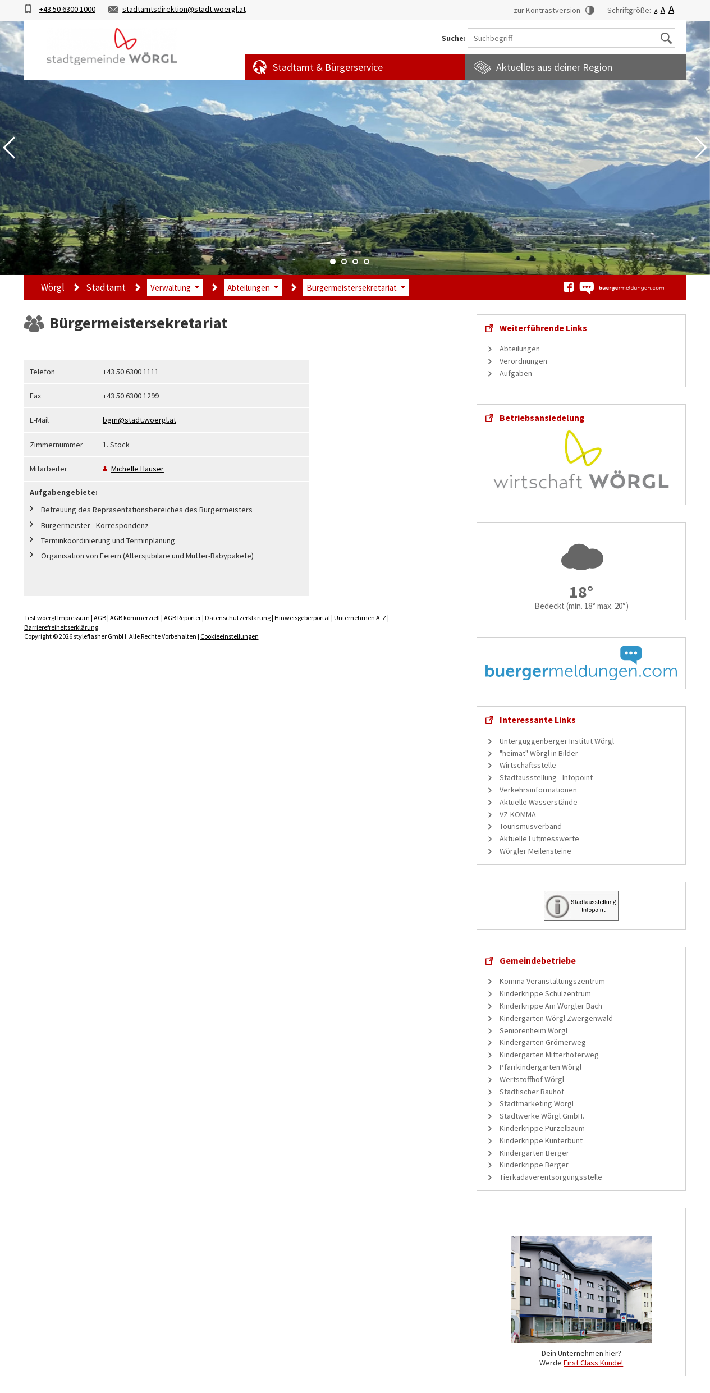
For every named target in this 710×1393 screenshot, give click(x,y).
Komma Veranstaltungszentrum (552, 981)
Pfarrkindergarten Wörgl (540, 1067)
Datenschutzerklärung (238, 617)
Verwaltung (170, 287)
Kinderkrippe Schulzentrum (545, 993)
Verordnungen (523, 361)
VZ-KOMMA (518, 814)
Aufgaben (516, 373)
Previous (9, 147)
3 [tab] (355, 261)
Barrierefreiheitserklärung (61, 627)
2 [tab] (344, 261)
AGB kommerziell (135, 617)
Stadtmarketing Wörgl (537, 1103)
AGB (100, 617)
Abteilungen (248, 287)
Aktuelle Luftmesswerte (539, 838)
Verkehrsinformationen (538, 790)
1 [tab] (333, 261)
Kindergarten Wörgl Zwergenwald (556, 1018)
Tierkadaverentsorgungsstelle (551, 1177)
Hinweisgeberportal (302, 617)
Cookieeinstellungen (229, 636)
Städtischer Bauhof (532, 1092)
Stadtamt (106, 287)
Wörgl (53, 287)
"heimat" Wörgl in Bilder (539, 753)
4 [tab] (366, 261)
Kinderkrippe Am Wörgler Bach (551, 1006)
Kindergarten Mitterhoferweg (549, 1055)
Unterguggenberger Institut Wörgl (557, 741)
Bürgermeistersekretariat (351, 287)
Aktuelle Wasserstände (539, 802)
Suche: (454, 38)
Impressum (73, 617)
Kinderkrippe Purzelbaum (542, 1128)
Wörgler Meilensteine (535, 851)
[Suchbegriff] (571, 38)
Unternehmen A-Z (360, 617)
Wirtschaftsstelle (528, 765)
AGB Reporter (182, 617)
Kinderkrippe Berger (534, 1165)
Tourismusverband (531, 826)
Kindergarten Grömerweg (543, 1042)
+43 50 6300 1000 (67, 9)
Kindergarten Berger (534, 1153)
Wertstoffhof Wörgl (532, 1079)
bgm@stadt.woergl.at (139, 420)
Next (701, 147)
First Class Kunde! (593, 1363)
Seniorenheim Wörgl (533, 1030)
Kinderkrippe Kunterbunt (541, 1140)
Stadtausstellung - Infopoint (546, 777)
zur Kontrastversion (547, 10)
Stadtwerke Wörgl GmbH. (542, 1116)
